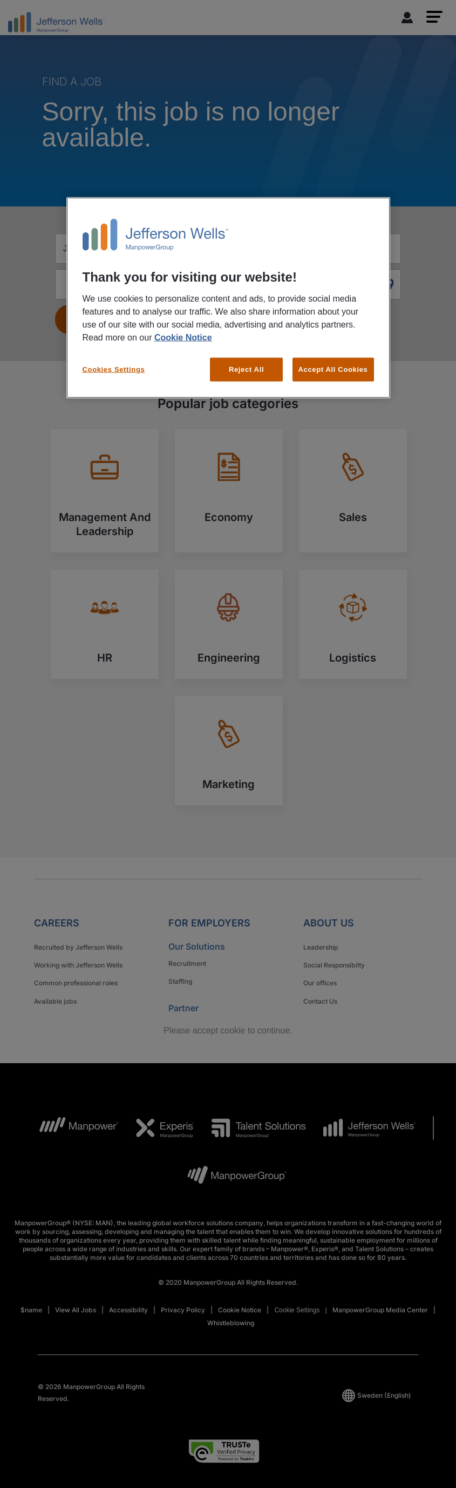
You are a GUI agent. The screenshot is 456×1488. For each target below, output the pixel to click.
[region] (228, 297)
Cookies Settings (114, 369)
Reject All (246, 369)
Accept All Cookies (333, 369)
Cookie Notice (183, 337)
